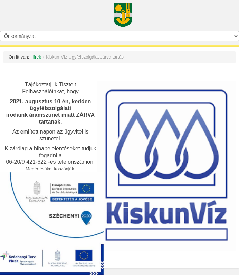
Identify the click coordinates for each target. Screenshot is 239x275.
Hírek (35, 57)
